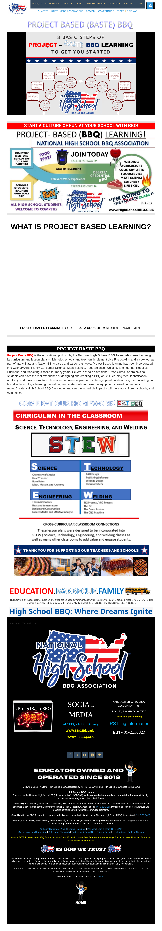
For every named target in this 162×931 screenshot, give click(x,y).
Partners (91, 829)
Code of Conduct (136, 832)
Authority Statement (49, 829)
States (72, 829)
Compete (81, 829)
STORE (120, 11)
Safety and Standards (59, 832)
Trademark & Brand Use (83, 832)
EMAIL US (100, 876)
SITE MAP (132, 11)
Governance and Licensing (32, 832)
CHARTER (43, 11)
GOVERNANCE (106, 11)
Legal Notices (119, 832)
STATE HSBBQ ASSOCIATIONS (67, 11)
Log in (150, 5)
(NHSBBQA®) (103, 807)
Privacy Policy (104, 832)
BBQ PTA (91, 11)
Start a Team (104, 829)
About (64, 829)
